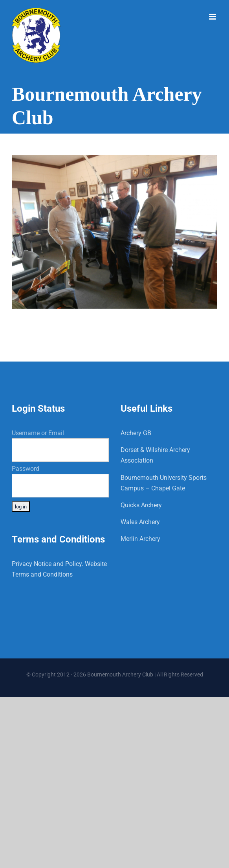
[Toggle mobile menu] (213, 17)
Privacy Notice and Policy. (47, 564)
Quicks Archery (141, 505)
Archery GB (136, 433)
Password (25, 468)
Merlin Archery (140, 538)
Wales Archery (140, 522)
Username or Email (38, 433)
